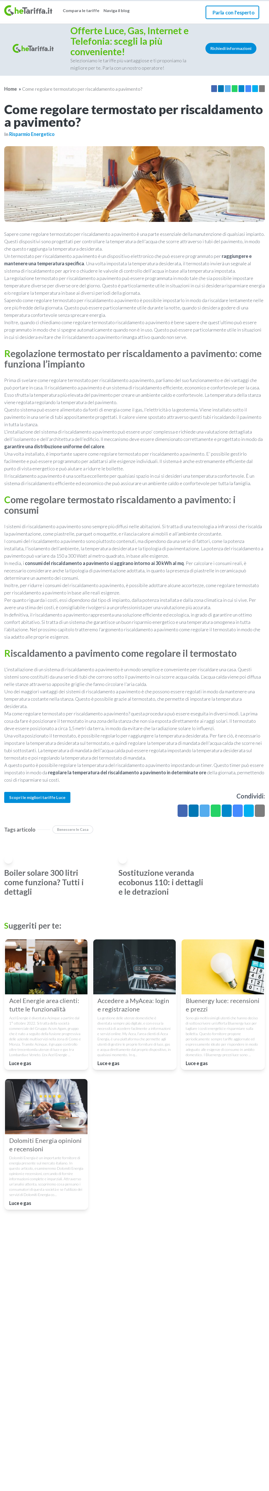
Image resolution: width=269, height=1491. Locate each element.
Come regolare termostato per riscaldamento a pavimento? (82, 89)
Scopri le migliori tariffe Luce (37, 797)
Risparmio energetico (32, 134)
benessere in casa (73, 829)
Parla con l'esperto (233, 12)
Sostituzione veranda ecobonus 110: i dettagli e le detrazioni (160, 882)
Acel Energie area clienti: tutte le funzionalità (44, 1005)
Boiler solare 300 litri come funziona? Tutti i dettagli (44, 882)
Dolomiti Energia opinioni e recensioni (45, 1145)
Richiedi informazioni (230, 48)
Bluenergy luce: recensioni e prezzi (223, 1005)
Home (10, 89)
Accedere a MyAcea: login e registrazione (133, 1005)
